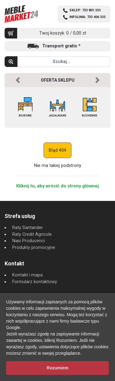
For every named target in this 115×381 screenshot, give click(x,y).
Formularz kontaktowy (34, 281)
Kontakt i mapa (27, 275)
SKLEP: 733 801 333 (85, 10)
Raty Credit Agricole (32, 234)
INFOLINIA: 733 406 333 (87, 17)
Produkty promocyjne (33, 247)
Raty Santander (27, 227)
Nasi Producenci (28, 240)
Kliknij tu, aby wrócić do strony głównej (57, 186)
